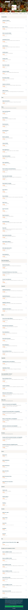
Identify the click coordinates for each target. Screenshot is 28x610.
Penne (24, 13)
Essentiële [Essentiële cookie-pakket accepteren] (14, 608)
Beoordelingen (13, 1)
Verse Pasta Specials (15, 13)
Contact (18, 1)
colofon (22, 1)
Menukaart (7, 1)
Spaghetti (21, 13)
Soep (7, 13)
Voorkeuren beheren (7, 603)
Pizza (10, 13)
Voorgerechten (3, 13)
